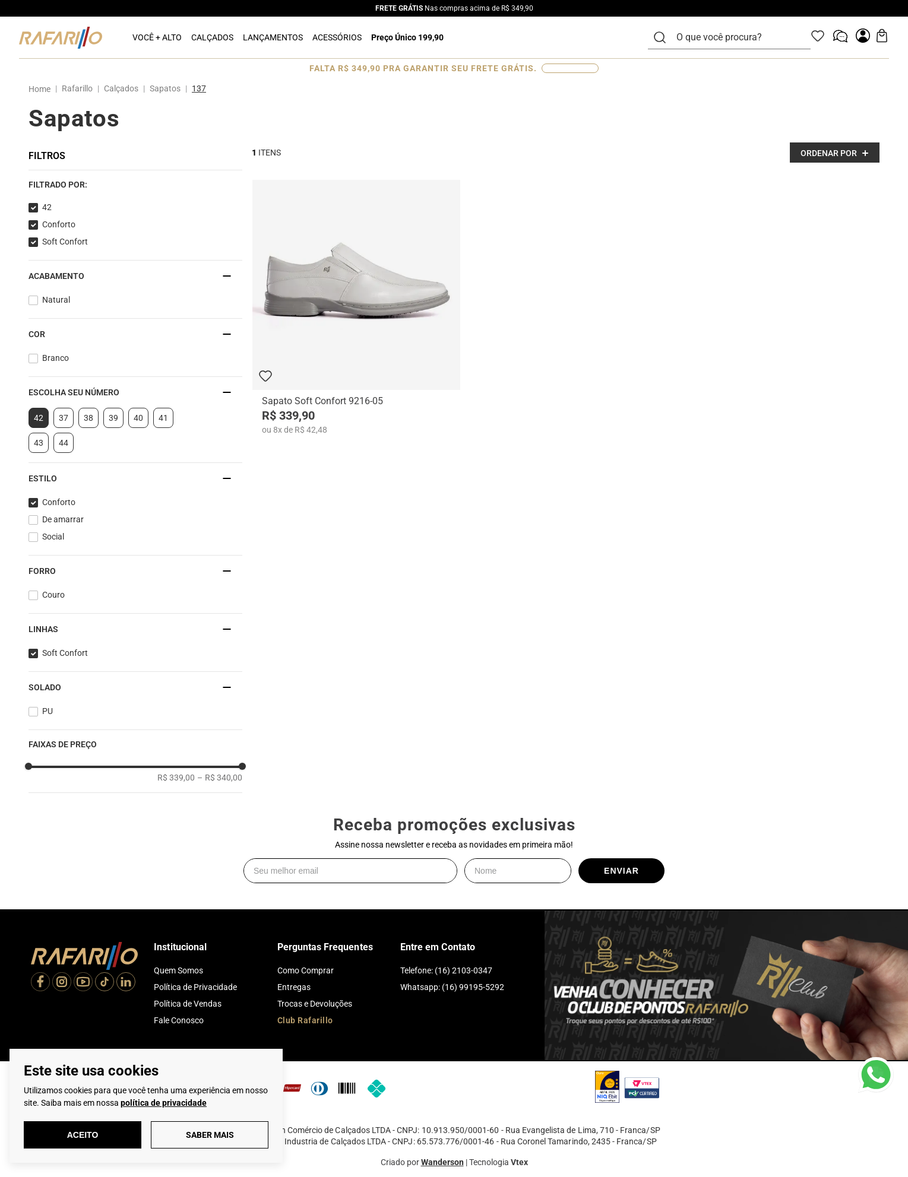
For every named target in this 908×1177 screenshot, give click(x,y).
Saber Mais (210, 1135)
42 (47, 207)
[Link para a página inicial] (42, 89)
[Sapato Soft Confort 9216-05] (356, 307)
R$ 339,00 (176, 777)
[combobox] (736, 37)
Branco (55, 358)
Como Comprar (305, 970)
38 (88, 418)
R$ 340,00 (219, 777)
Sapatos (165, 88)
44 (63, 443)
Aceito (83, 1135)
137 (199, 88)
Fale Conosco (179, 1020)
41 (163, 418)
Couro (53, 594)
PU (47, 711)
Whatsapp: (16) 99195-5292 (452, 987)
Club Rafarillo (305, 1020)
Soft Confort (65, 241)
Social (53, 536)
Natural (56, 299)
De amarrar (63, 519)
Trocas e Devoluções (314, 1003)
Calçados (121, 88)
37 (63, 418)
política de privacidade (164, 1103)
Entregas (294, 987)
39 (113, 418)
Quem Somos (178, 970)
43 (38, 443)
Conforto (58, 224)
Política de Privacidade (195, 987)
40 (138, 418)
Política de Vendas (188, 1003)
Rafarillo (77, 88)
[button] (135, 184)
